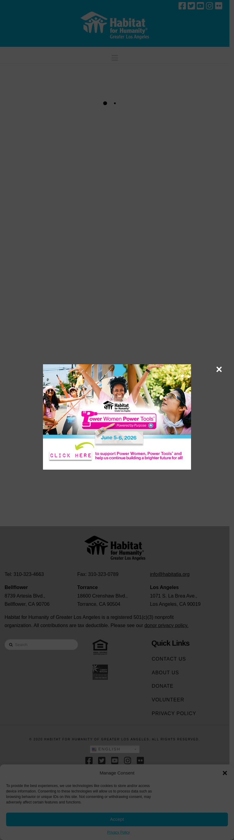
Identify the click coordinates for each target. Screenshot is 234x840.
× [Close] (219, 369)
